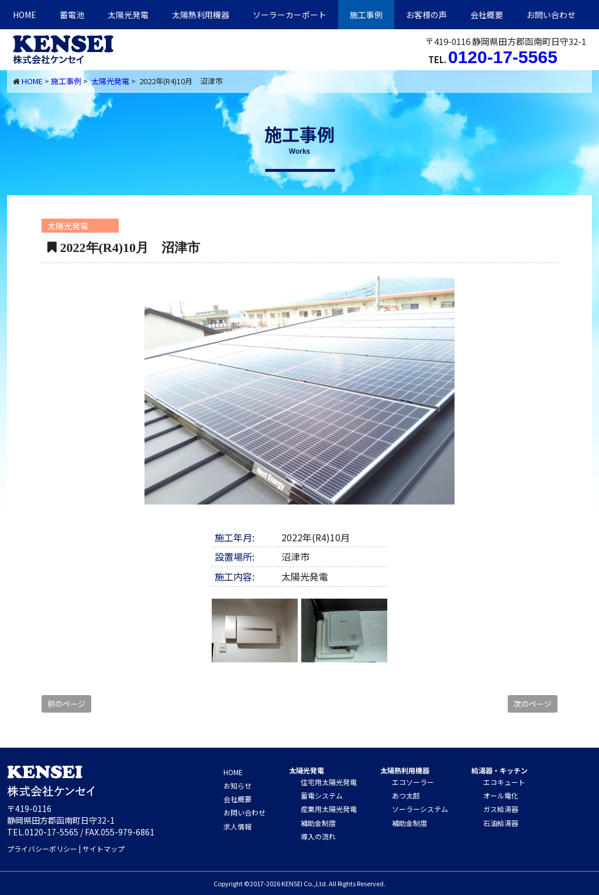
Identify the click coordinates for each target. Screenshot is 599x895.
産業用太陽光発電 (329, 809)
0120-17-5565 (502, 57)
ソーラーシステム (420, 809)
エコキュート (504, 782)
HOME (24, 14)
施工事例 (366, 14)
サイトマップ (103, 848)
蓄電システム (322, 795)
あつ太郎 (406, 795)
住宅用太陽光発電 (329, 782)
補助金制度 (318, 823)
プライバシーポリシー (42, 848)
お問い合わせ (551, 14)
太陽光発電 (128, 14)
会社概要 (486, 14)
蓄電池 (72, 14)
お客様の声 (426, 14)
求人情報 (237, 826)
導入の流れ (318, 836)
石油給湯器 (500, 823)
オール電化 (500, 795)
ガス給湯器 (500, 809)
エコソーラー (413, 782)
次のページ (533, 703)
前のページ (66, 703)
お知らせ (237, 785)
